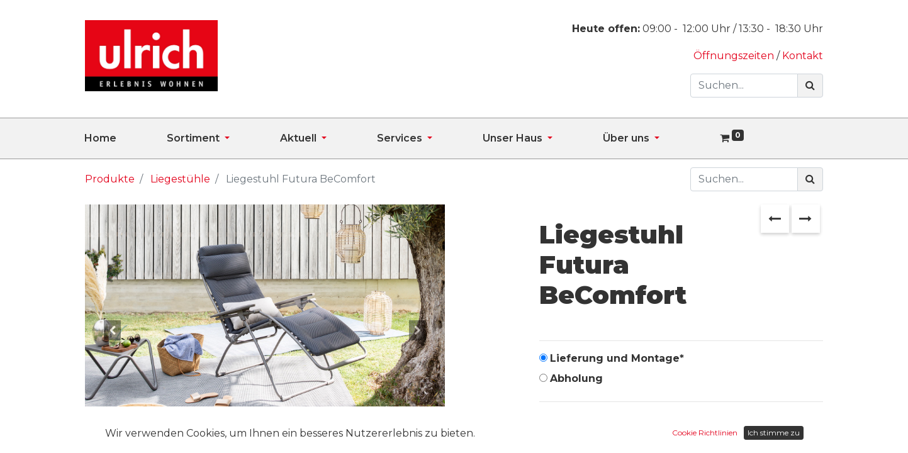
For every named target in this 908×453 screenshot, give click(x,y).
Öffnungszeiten (734, 56)
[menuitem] (125, 138)
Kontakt (802, 56)
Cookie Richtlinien (704, 432)
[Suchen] (810, 86)
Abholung (576, 378)
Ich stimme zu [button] (774, 432)
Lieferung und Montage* (617, 358)
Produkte (110, 179)
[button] (112, 330)
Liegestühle (180, 179)
